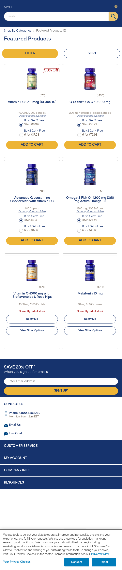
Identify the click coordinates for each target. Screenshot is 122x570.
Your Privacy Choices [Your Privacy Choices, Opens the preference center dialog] (17, 562)
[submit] (113, 16)
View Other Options (32, 330)
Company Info (17, 470)
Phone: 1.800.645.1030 (24, 413)
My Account (15, 458)
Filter (30, 53)
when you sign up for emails (26, 370)
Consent (76, 562)
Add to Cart (32, 144)
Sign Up (61, 390)
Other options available (32, 116)
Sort (92, 53)
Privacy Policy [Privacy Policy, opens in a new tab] (100, 554)
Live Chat (15, 433)
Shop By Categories (17, 30)
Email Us (15, 425)
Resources (14, 482)
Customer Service (21, 446)
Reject (104, 562)
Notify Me (32, 319)
